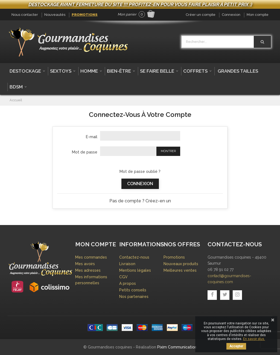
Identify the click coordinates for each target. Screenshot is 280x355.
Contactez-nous (134, 257)
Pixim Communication (177, 347)
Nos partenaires (133, 296)
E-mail (91, 137)
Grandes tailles (238, 71)
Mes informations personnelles (91, 280)
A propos (127, 283)
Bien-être (119, 71)
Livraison (127, 264)
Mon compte (258, 15)
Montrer (168, 151)
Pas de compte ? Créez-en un (140, 200)
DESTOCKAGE (25, 71)
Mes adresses (88, 270)
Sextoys (60, 71)
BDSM (16, 87)
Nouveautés (54, 15)
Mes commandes (91, 257)
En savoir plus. (254, 339)
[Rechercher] (262, 42)
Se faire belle (157, 71)
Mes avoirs (85, 264)
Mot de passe (84, 152)
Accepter (236, 346)
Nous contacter (24, 15)
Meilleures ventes (180, 270)
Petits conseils (132, 290)
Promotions (85, 15)
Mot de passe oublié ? (140, 171)
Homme (89, 71)
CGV (123, 277)
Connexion (231, 15)
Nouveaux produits (181, 264)
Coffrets (195, 71)
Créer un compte (200, 15)
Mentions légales (135, 270)
